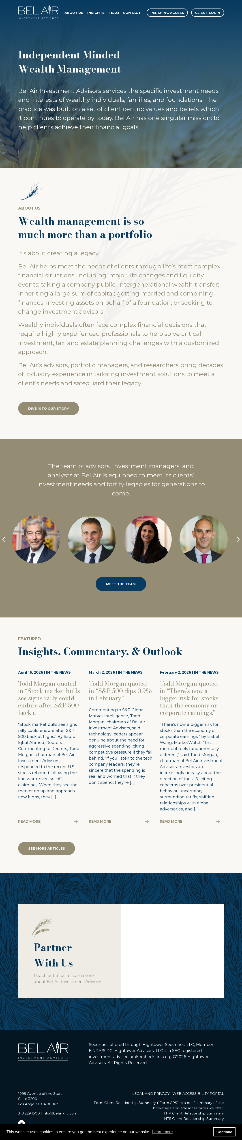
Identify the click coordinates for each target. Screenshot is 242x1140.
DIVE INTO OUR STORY (48, 409)
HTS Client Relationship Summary (194, 1119)
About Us (74, 13)
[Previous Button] (4, 540)
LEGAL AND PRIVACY (150, 1094)
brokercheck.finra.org (150, 1056)
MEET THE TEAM (121, 584)
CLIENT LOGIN (207, 13)
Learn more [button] (162, 1132)
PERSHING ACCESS (167, 13)
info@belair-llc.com (60, 1114)
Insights (96, 13)
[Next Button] (238, 540)
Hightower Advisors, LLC (138, 1050)
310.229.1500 (29, 1114)
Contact (132, 13)
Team (114, 13)
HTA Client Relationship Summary (194, 1114)
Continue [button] (224, 1132)
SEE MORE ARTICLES (46, 848)
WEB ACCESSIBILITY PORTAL (198, 1094)
